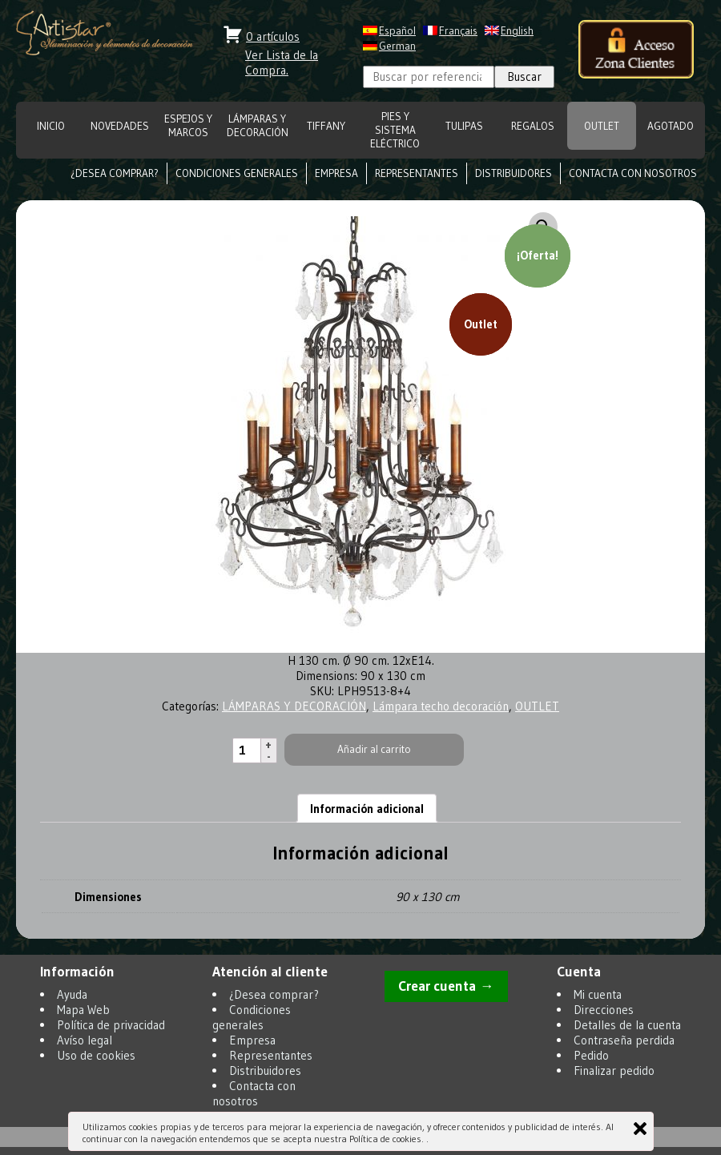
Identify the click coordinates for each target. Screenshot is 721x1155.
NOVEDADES (120, 126)
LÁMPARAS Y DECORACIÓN (257, 125)
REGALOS (532, 126)
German (397, 46)
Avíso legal (84, 1040)
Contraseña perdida (624, 1040)
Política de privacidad (111, 1024)
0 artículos (273, 36)
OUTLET (601, 126)
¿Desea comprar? (114, 173)
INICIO (51, 126)
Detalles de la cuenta (627, 1024)
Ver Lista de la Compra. (281, 62)
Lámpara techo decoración (441, 706)
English (517, 31)
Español (397, 31)
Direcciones (604, 1009)
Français (458, 31)
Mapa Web (83, 1009)
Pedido (591, 1055)
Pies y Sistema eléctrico (395, 130)
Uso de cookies (96, 1055)
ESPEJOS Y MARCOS (188, 125)
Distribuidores (513, 173)
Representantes (416, 173)
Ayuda (72, 994)
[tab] (367, 808)
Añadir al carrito (374, 749)
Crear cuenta (437, 986)
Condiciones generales (236, 173)
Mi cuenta (598, 994)
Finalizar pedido (614, 1070)
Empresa (336, 173)
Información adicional (367, 808)
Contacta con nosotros (633, 173)
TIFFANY (326, 126)
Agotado (670, 126)
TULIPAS (464, 126)
